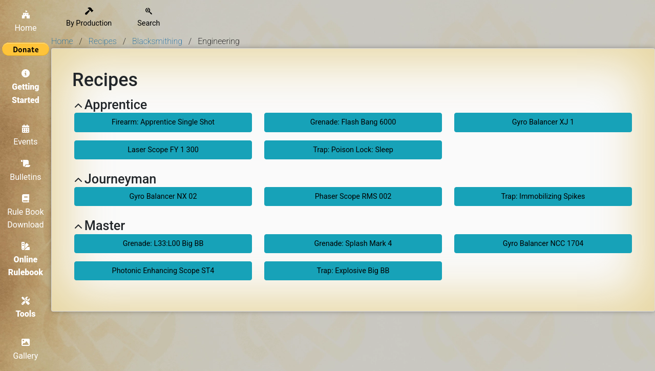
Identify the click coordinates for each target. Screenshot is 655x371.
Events (25, 136)
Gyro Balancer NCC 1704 (543, 243)
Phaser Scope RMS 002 (353, 196)
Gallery (25, 350)
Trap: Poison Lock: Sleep (353, 150)
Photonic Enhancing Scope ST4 (163, 270)
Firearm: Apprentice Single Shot (163, 122)
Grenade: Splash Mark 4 (353, 243)
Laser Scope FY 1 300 (163, 150)
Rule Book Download (25, 212)
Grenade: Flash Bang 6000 (353, 122)
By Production (89, 18)
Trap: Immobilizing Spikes (543, 196)
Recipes (103, 41)
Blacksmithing (157, 41)
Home (25, 21)
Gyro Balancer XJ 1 (543, 122)
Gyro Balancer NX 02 (163, 196)
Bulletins (25, 170)
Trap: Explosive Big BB (353, 270)
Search (148, 18)
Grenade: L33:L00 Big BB (163, 243)
